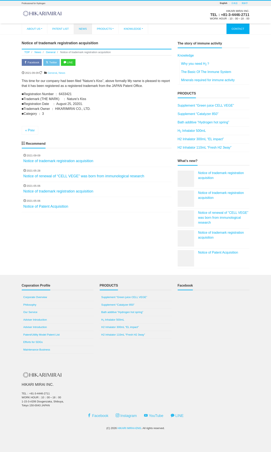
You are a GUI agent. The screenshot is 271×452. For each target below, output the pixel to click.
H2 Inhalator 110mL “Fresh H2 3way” (205, 147)
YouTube (153, 415)
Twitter (51, 62)
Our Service (30, 312)
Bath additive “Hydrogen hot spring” (203, 122)
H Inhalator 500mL (192, 131)
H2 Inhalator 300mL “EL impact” (201, 139)
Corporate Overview (35, 297)
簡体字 (245, 3)
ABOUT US (33, 28)
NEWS (83, 28)
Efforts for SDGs (33, 342)
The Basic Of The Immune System (206, 72)
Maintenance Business (36, 349)
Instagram (126, 415)
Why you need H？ (195, 64)
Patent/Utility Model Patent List (41, 334)
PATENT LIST (60, 28)
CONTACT (238, 28)
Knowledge (186, 55)
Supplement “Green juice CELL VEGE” (206, 105)
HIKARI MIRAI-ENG (129, 428)
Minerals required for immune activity (208, 80)
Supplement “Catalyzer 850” (198, 114)
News (61, 72)
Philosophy (30, 304)
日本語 (234, 3)
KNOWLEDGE (132, 28)
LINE (68, 62)
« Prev (30, 130)
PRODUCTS (104, 28)
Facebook (32, 62)
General (52, 72)
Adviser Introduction (35, 319)
